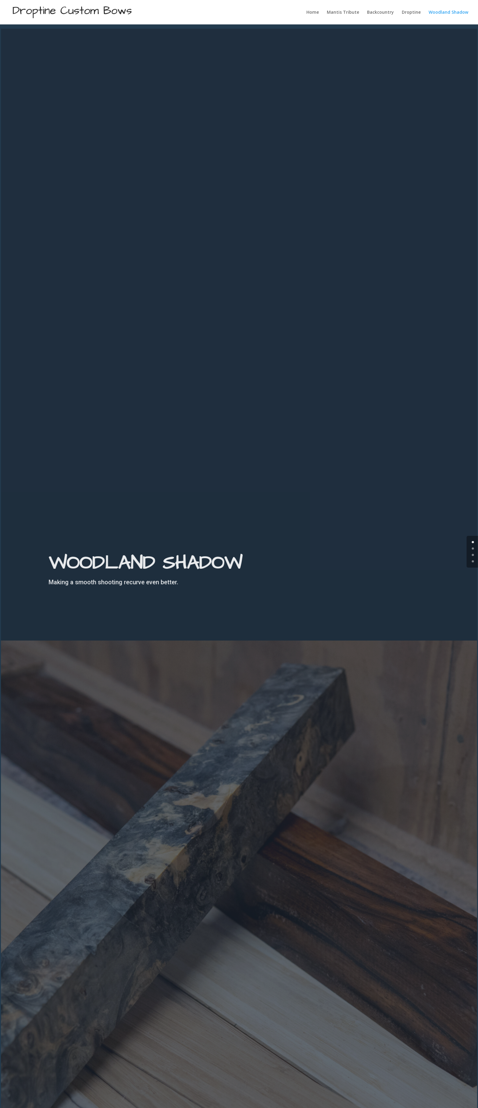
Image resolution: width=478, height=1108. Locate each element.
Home (312, 12)
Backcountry (380, 12)
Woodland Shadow (448, 12)
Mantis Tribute (343, 12)
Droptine (411, 12)
